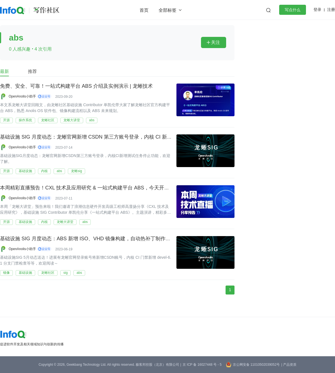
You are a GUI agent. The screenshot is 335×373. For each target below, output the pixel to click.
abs (91, 120)
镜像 (6, 273)
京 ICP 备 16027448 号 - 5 (202, 365)
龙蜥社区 (47, 120)
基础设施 (25, 171)
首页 (144, 10)
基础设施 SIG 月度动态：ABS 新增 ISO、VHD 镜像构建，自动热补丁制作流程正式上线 (98, 239)
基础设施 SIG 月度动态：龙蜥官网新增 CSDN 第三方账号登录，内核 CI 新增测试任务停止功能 (106, 137)
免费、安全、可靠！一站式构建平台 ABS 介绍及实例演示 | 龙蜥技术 (76, 86)
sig (65, 273)
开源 (6, 120)
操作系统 (25, 120)
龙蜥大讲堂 (71, 120)
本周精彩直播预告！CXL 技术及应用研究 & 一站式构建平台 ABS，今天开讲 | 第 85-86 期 (99, 188)
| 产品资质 (288, 365)
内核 (44, 171)
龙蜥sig (76, 171)
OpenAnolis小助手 (22, 96)
